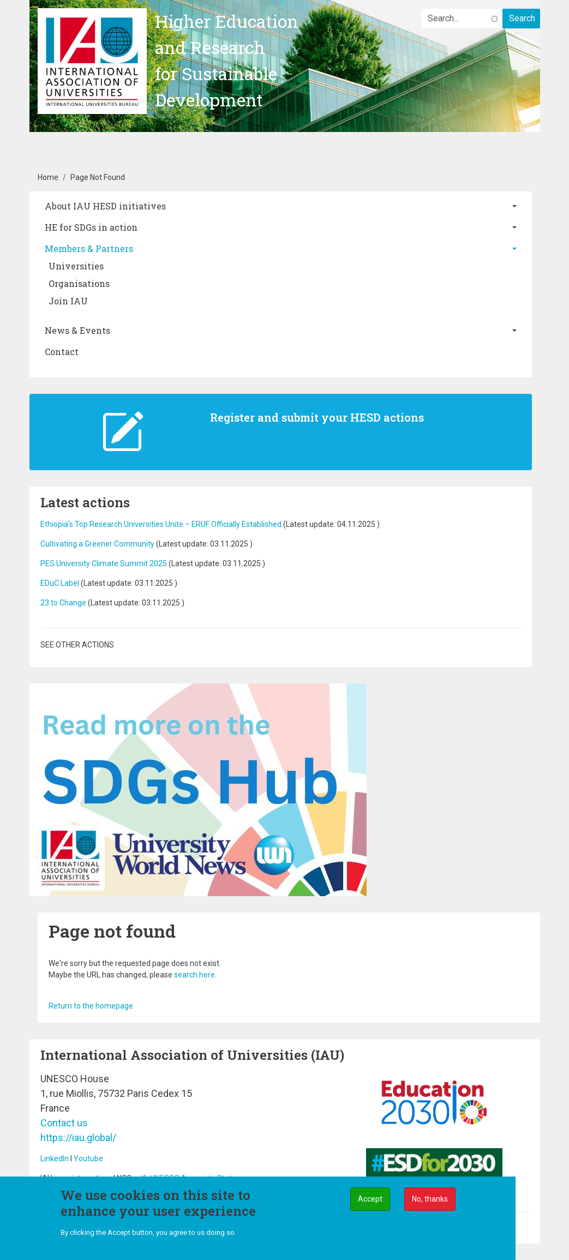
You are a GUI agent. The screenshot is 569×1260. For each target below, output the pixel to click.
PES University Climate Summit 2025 (103, 563)
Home (48, 177)
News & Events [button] (77, 330)
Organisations (79, 283)
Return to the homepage (91, 1005)
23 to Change (63, 602)
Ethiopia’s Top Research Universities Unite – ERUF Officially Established (160, 524)
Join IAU (68, 301)
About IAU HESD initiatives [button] (105, 206)
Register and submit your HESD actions (317, 417)
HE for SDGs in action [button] (91, 227)
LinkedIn (54, 1158)
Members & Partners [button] (89, 248)
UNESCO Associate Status (195, 1178)
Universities (76, 266)
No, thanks (430, 1202)
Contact (62, 351)
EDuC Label (59, 583)
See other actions (77, 644)
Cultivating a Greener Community (97, 543)
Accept (370, 1202)
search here (194, 974)
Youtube (88, 1158)
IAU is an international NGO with (95, 1178)
